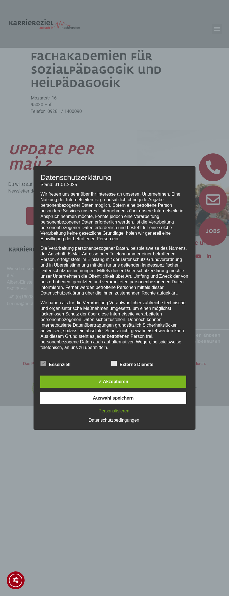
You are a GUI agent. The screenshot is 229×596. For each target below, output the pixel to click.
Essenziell (55, 363)
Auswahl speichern (113, 398)
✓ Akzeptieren (113, 381)
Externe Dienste (132, 363)
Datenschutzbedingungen (114, 420)
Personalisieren (114, 411)
